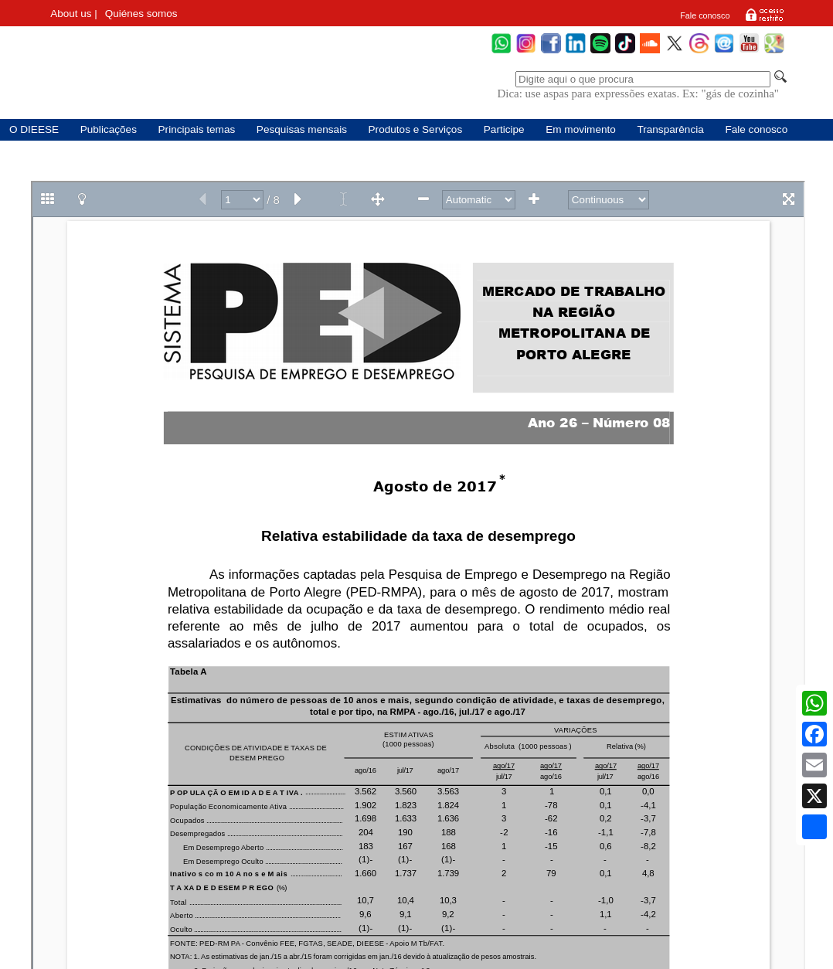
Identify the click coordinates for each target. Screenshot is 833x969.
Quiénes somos (141, 13)
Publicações (108, 129)
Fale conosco (704, 15)
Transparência (670, 129)
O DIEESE (34, 129)
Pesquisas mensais (302, 129)
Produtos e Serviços (416, 129)
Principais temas (197, 129)
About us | (73, 13)
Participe (504, 129)
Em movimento (581, 129)
